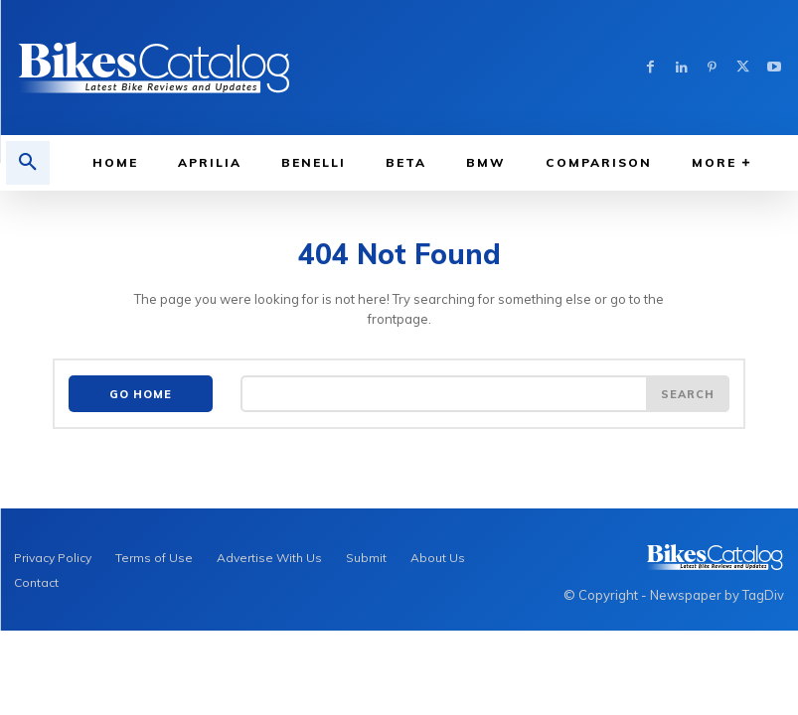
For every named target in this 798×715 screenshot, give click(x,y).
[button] (28, 163)
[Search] (687, 393)
